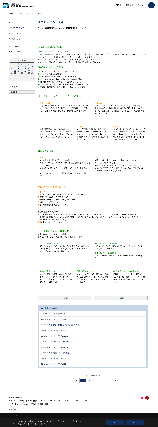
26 (32, 73)
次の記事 (121, 298)
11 (29, 68)
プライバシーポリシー (64, 421)
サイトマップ (15, 409)
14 (15, 71)
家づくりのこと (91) (17, 28)
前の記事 (65, 298)
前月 (11, 78)
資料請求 (129, 5)
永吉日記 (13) (15, 51)
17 (25, 71)
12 (32, 68)
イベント (141, 5)
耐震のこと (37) (16, 39)
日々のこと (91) (16, 33)
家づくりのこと (86, 28)
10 (25, 68)
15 (18, 71)
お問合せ (118, 5)
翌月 (32, 78)
